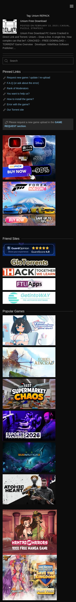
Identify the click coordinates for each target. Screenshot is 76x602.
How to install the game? (20, 99)
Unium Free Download (33, 20)
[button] (71, 6)
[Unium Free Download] (10, 26)
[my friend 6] (29, 283)
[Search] (38, 60)
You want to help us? (18, 93)
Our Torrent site (15, 109)
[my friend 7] (29, 297)
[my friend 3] (29, 271)
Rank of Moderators (17, 88)
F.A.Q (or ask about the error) (23, 83)
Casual (64, 26)
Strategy (37, 28)
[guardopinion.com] (29, 249)
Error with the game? (18, 104)
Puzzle (24, 28)
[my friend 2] (29, 261)
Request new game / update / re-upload (28, 77)
